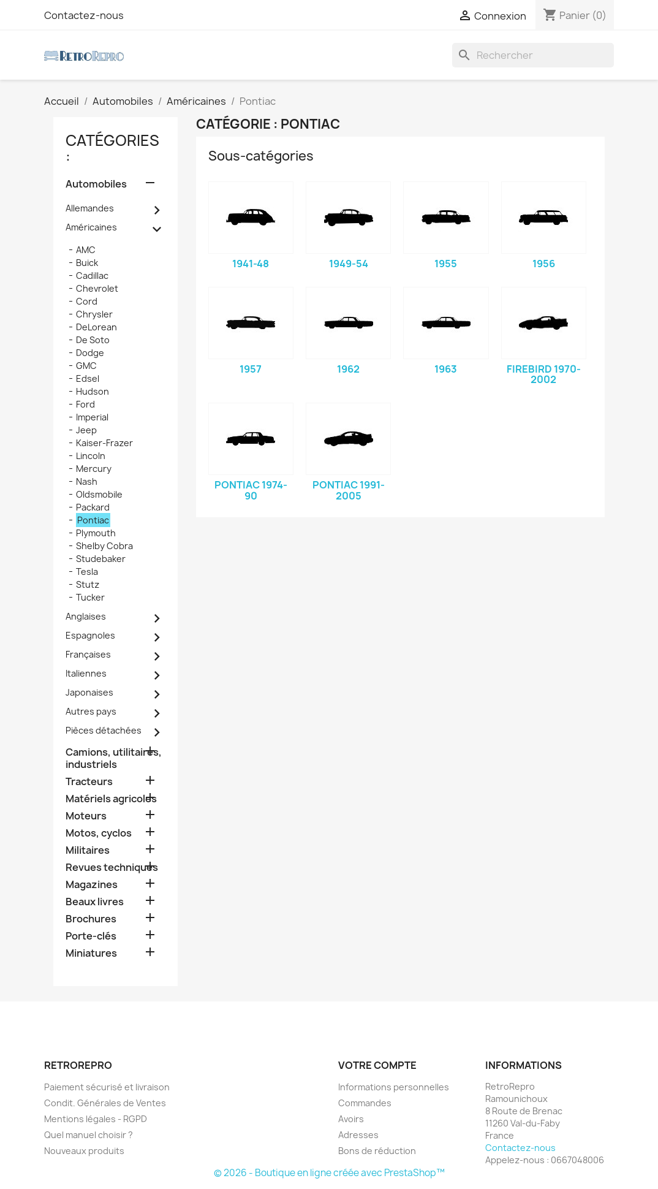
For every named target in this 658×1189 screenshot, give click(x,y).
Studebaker (101, 558)
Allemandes (90, 208)
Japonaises (89, 692)
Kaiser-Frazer (104, 443)
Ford (85, 404)
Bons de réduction (377, 1151)
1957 (251, 369)
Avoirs (351, 1119)
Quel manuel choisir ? (88, 1135)
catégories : (112, 148)
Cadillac (92, 275)
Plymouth (96, 533)
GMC (86, 365)
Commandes (364, 1103)
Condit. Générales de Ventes (105, 1103)
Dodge (90, 353)
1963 (445, 369)
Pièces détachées (104, 730)
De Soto (93, 340)
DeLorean (96, 327)
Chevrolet (97, 288)
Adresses (358, 1135)
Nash (86, 481)
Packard (93, 507)
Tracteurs (89, 781)
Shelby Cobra (104, 546)
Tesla (87, 571)
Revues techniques (112, 867)
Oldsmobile (99, 494)
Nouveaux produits (84, 1151)
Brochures (91, 919)
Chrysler (94, 314)
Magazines (92, 884)
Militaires (88, 850)
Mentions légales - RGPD (95, 1119)
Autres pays (91, 711)
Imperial (92, 417)
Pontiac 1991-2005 (348, 490)
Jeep (86, 430)
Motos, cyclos (99, 833)
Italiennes (86, 673)
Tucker (90, 597)
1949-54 (348, 263)
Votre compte (377, 1065)
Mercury (94, 468)
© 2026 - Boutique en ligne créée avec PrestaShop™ (329, 1172)
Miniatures (91, 953)
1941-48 (250, 263)
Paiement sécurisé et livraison (107, 1087)
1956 (543, 263)
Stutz (87, 584)
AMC (86, 250)
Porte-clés (91, 936)
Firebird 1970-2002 (544, 374)
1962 (348, 369)
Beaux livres (95, 901)
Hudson (92, 391)
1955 (445, 263)
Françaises (88, 654)
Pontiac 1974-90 (250, 490)
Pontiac (93, 520)
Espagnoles (90, 635)
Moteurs (86, 816)
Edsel (87, 378)
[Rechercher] (533, 55)
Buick (87, 262)
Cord (86, 301)
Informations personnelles (393, 1087)
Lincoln (90, 456)
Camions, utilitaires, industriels (114, 758)
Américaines (91, 227)
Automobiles (96, 184)
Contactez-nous (84, 15)
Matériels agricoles (111, 798)
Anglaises (86, 616)
